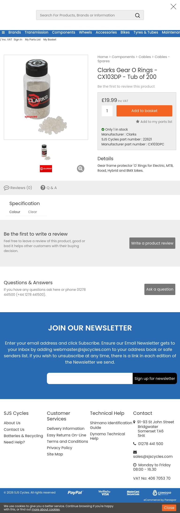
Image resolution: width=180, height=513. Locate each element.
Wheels (85, 32)
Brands (14, 32)
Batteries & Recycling (23, 436)
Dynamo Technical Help (107, 436)
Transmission (36, 32)
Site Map (55, 454)
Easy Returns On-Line (66, 435)
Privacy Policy (59, 448)
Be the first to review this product (126, 86)
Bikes (125, 32)
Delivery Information (65, 428)
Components (63, 32)
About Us (12, 423)
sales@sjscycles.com (153, 456)
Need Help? (14, 442)
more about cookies (46, 509)
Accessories (106, 32)
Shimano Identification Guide (111, 425)
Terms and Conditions (67, 441)
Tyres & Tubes (146, 32)
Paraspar (170, 500)
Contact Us (14, 429)
